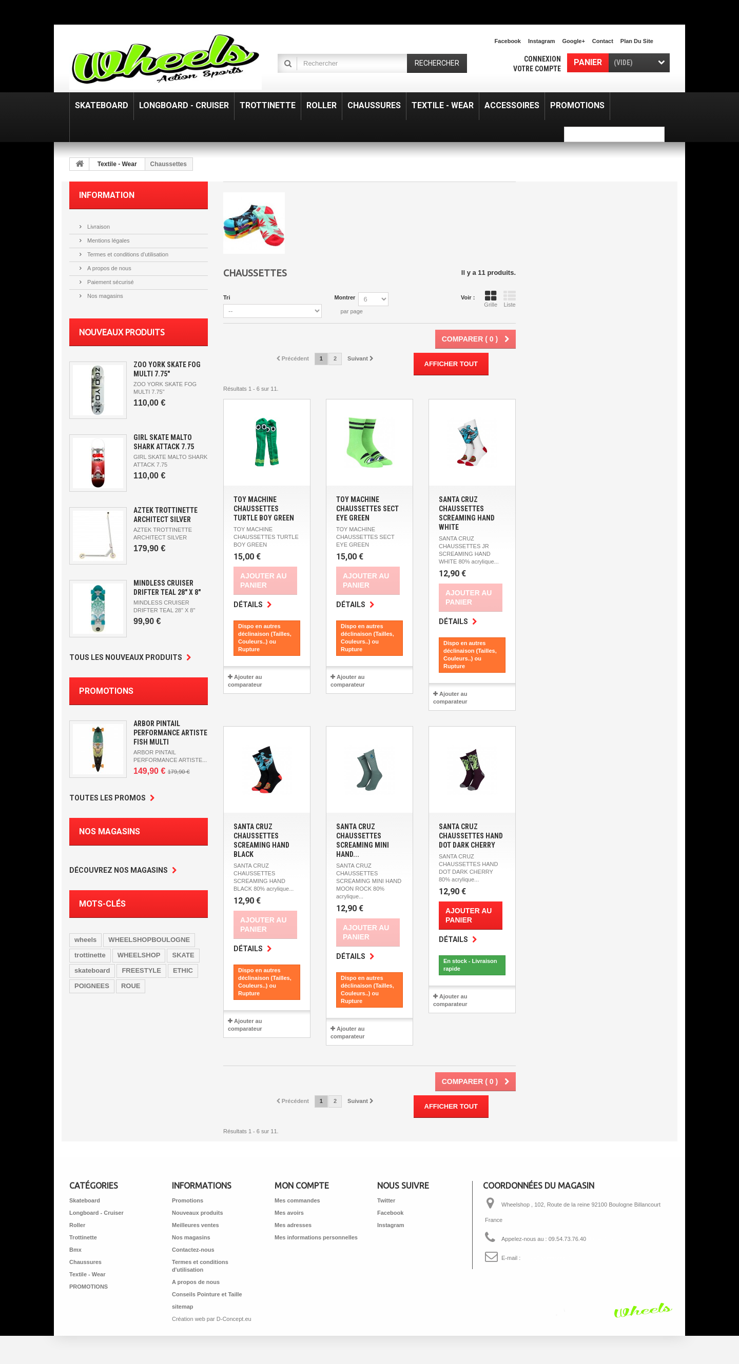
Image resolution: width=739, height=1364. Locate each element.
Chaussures (85, 1262)
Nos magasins (104, 296)
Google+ (573, 41)
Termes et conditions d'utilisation (127, 254)
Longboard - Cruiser (96, 1213)
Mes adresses (293, 1225)
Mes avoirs (289, 1213)
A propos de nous (108, 268)
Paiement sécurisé (110, 282)
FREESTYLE (141, 970)
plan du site (636, 41)
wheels (85, 940)
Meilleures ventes (195, 1225)
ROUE (131, 986)
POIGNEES (91, 986)
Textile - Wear (117, 164)
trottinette (90, 955)
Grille (490, 299)
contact (602, 41)
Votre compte (537, 69)
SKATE (183, 955)
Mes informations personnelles (316, 1237)
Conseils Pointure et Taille (207, 1294)
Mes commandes (297, 1200)
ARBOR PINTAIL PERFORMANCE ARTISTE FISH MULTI (170, 732)
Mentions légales (108, 240)
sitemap (182, 1306)
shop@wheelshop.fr (547, 1258)
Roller (77, 1225)
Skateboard (84, 1200)
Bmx (75, 1250)
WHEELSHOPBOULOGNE (149, 940)
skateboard (92, 970)
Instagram (541, 41)
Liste (509, 299)
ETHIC (183, 970)
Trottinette (83, 1237)
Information (106, 195)
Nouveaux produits (122, 332)
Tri (226, 297)
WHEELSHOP (139, 955)
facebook (508, 41)
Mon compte (302, 1185)
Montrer (344, 297)
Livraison (98, 227)
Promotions (106, 691)
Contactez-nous (193, 1250)
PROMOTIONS (88, 1286)
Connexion (542, 59)
